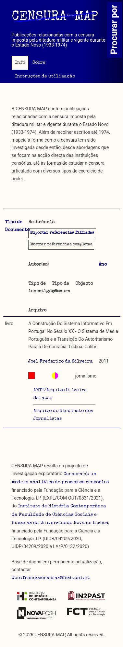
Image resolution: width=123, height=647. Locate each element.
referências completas (61, 245)
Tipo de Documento (17, 226)
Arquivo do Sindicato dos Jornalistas (63, 415)
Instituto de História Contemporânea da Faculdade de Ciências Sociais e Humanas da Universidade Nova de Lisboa (60, 515)
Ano (103, 264)
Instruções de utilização (45, 76)
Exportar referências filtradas (62, 233)
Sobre (38, 63)
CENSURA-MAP (55, 17)
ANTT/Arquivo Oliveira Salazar (60, 394)
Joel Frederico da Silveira (60, 361)
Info (20, 63)
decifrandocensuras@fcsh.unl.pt (51, 578)
